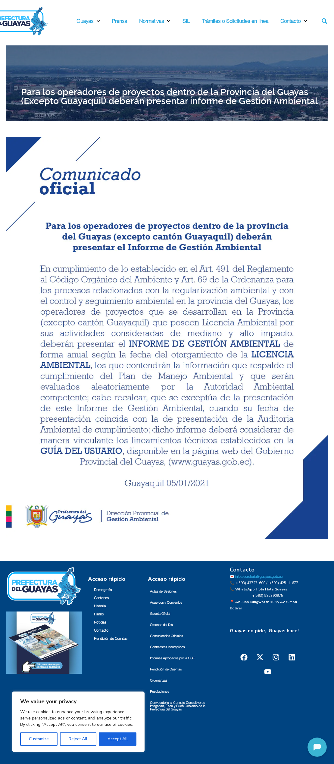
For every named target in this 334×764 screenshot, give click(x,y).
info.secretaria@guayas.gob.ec (258, 576)
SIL (186, 21)
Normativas (154, 21)
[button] (324, 21)
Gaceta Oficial (160, 613)
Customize (39, 739)
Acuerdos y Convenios (166, 602)
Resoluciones (159, 691)
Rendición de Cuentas (110, 638)
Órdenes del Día (161, 625)
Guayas (88, 21)
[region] (78, 722)
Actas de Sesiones (163, 591)
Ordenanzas (158, 680)
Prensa (119, 21)
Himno (99, 614)
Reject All (78, 739)
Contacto (293, 21)
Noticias (100, 622)
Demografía (103, 590)
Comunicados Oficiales (166, 636)
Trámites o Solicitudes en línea (235, 21)
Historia (100, 606)
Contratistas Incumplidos (167, 647)
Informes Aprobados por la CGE (172, 658)
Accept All (118, 739)
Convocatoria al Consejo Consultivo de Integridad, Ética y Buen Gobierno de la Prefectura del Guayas (177, 706)
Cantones (101, 598)
